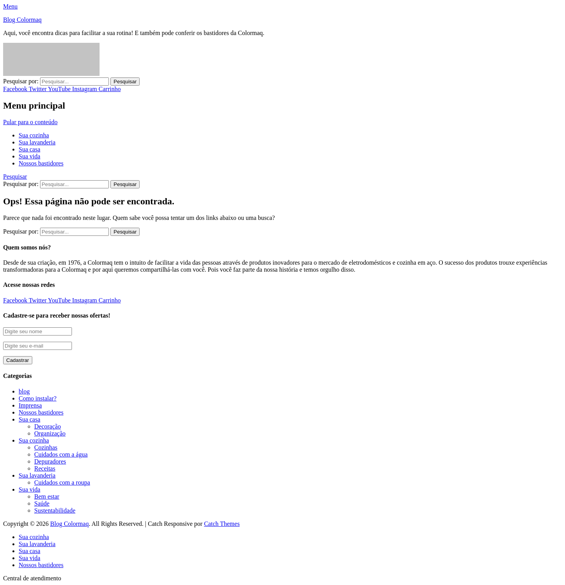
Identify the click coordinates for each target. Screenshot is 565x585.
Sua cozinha (34, 135)
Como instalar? (37, 398)
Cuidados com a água (60, 454)
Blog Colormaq (22, 19)
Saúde (41, 503)
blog (24, 391)
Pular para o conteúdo (30, 122)
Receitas (44, 468)
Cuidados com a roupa (62, 482)
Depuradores (50, 461)
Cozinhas (46, 447)
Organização (50, 433)
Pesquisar (15, 176)
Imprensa (30, 405)
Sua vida (29, 156)
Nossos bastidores (41, 163)
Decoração (47, 426)
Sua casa (29, 149)
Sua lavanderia (37, 142)
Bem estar (46, 496)
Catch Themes (222, 523)
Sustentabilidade (54, 510)
